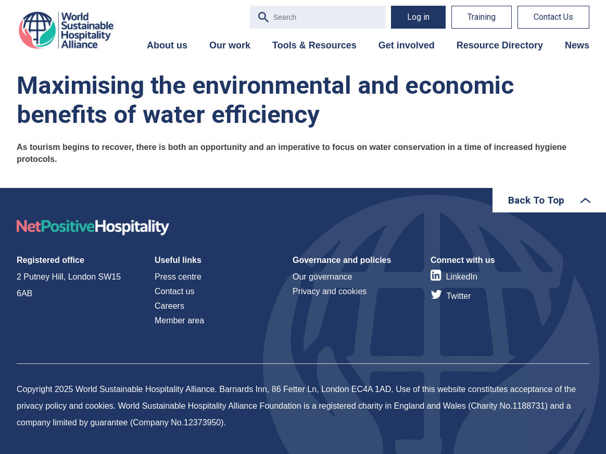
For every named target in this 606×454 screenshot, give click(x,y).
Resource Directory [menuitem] (500, 45)
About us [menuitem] (167, 45)
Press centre (178, 276)
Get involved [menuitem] (406, 45)
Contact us (174, 291)
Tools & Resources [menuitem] (314, 45)
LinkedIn (461, 276)
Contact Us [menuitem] (553, 17)
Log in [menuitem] (418, 17)
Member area (179, 320)
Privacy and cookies (330, 291)
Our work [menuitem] (229, 45)
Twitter (458, 296)
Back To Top (536, 200)
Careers (169, 305)
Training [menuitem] (482, 17)
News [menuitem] (577, 45)
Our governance (322, 276)
